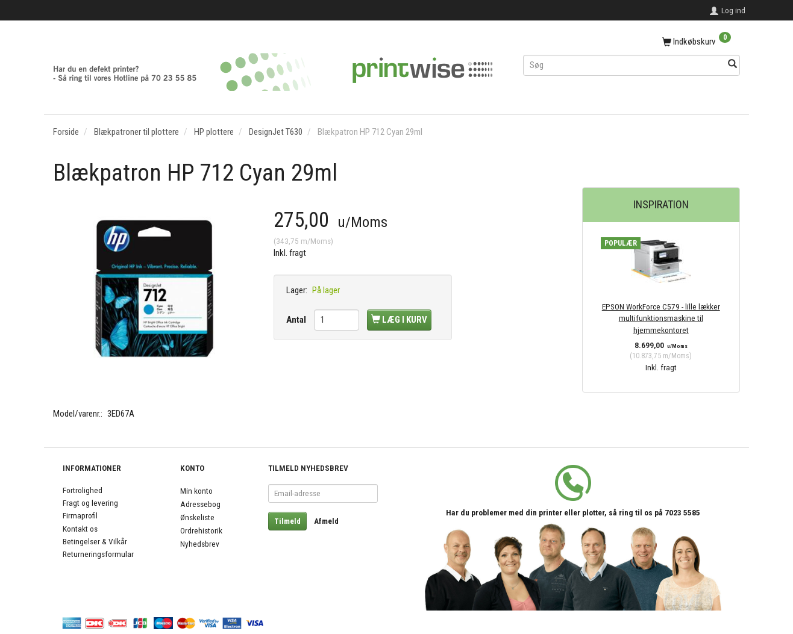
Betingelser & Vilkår (95, 541)
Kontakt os (80, 528)
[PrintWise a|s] (273, 67)
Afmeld (326, 521)
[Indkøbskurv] (631, 42)
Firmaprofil (80, 515)
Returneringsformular (98, 554)
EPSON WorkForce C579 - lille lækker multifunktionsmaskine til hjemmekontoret (661, 318)
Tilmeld (287, 521)
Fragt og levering (90, 503)
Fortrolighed (82, 490)
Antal (297, 319)
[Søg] (732, 64)
